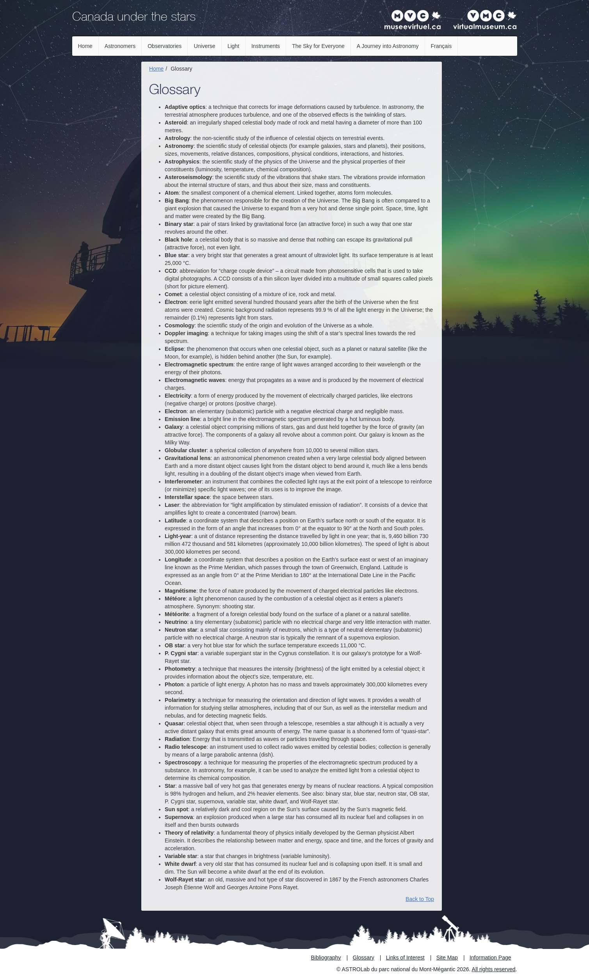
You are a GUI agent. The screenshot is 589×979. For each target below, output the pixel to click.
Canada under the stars (134, 18)
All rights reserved (494, 969)
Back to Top (420, 899)
